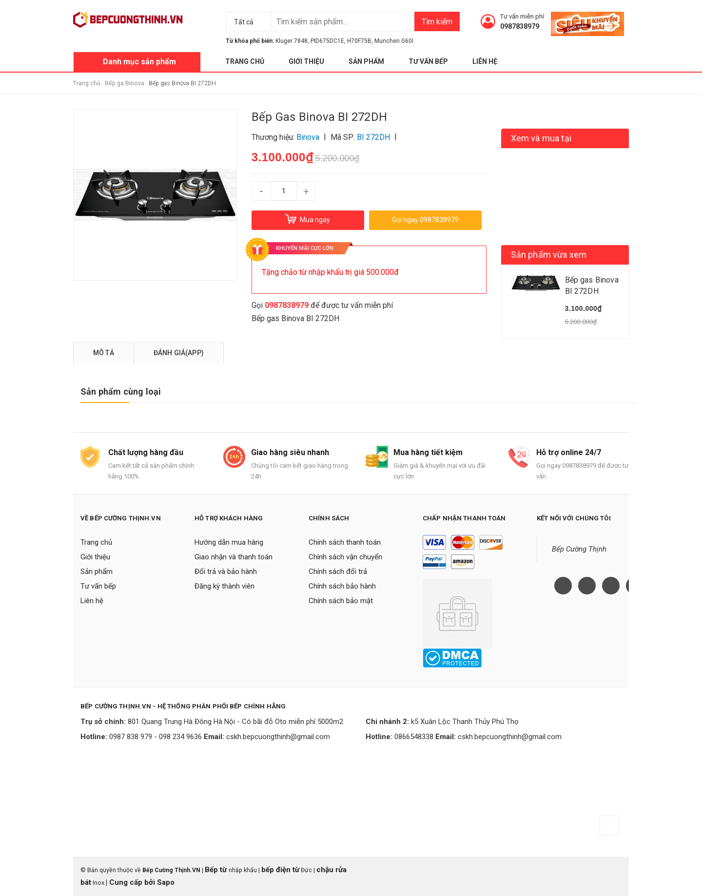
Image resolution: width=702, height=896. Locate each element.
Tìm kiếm (437, 21)
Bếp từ (217, 869)
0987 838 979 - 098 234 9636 (155, 736)
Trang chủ (244, 61)
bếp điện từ (280, 869)
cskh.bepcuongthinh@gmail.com (278, 736)
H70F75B (359, 41)
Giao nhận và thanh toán (234, 557)
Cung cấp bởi (132, 882)
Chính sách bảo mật (341, 600)
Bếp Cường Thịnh (579, 549)
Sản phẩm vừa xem (549, 254)
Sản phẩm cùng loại (120, 391)
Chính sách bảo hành (342, 586)
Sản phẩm (366, 61)
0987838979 (519, 26)
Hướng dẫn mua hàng (229, 542)
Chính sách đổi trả (338, 571)
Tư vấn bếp (428, 61)
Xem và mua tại (541, 138)
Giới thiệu (306, 61)
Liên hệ (484, 61)
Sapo (166, 882)
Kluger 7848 (291, 41)
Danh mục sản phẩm (139, 61)
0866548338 (413, 736)
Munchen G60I (393, 41)
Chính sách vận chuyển (345, 557)
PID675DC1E (327, 41)
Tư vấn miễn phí (522, 16)
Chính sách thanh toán (345, 542)
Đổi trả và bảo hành (226, 571)
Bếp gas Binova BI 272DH (295, 318)
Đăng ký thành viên (224, 586)
